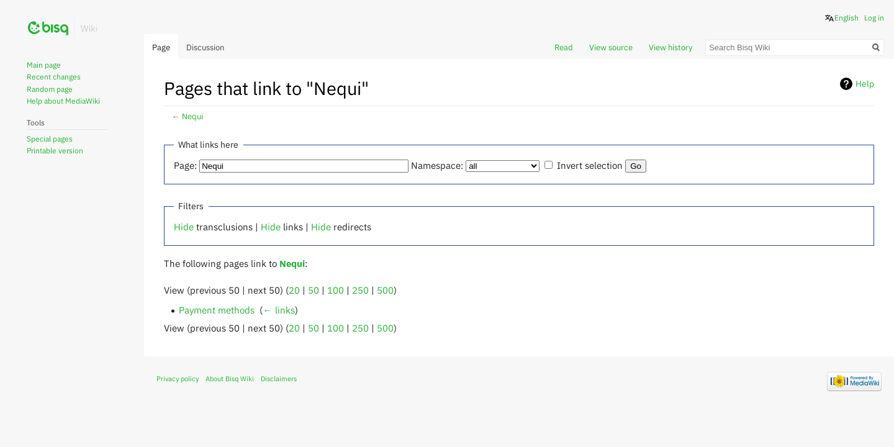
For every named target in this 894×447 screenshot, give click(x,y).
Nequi (192, 116)
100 (335, 290)
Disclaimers (279, 378)
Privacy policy (177, 378)
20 (294, 290)
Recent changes (54, 76)
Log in (874, 17)
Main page (44, 65)
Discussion (205, 47)
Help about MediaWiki (63, 101)
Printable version (55, 150)
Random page (50, 89)
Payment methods (217, 310)
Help (865, 83)
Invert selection (590, 165)
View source (611, 47)
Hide (184, 226)
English (846, 17)
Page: (185, 165)
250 (360, 290)
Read (563, 47)
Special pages (50, 138)
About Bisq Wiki (229, 378)
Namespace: (437, 165)
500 (385, 290)
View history (670, 47)
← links (278, 310)
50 (313, 290)
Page (161, 47)
